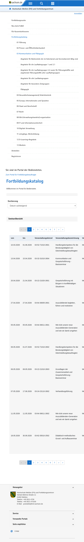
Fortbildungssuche (19, 20)
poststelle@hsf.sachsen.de (33, 504)
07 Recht (20, 112)
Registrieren (16, 156)
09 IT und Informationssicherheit (29, 123)
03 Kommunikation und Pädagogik (30, 53)
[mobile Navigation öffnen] (30, 3)
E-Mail (17, 531)
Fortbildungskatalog (19, 37)
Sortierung (13, 201)
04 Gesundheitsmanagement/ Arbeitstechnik (34, 95)
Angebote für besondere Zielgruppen (35, 84)
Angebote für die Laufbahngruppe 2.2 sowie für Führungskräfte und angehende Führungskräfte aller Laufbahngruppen (47, 71)
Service (15, 513)
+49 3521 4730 (28, 499)
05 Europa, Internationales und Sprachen (33, 101)
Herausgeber (18, 487)
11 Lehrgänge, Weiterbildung (28, 134)
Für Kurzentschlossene (20, 31)
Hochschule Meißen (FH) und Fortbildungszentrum (32, 9)
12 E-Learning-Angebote (26, 139)
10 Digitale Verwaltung (26, 128)
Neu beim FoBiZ (18, 26)
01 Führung (21, 42)
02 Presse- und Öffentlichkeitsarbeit (31, 48)
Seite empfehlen (19, 524)
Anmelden (78, 14)
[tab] (42, 487)
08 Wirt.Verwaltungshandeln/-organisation (33, 117)
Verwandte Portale (20, 519)
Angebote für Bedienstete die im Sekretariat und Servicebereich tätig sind (49, 59)
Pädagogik (25, 89)
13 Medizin (21, 145)
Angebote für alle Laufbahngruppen (34, 78)
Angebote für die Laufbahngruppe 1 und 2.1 (38, 64)
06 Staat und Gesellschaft (27, 106)
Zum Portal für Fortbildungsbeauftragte (21, 175)
